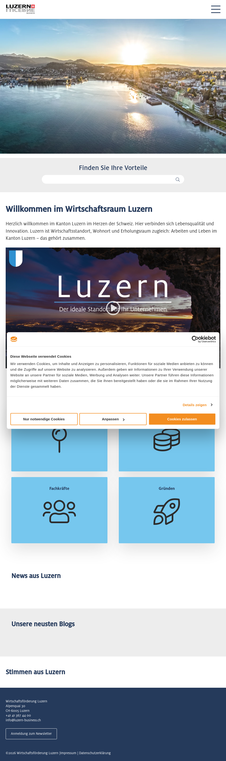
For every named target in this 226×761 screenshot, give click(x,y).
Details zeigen (195, 405)
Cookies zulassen (182, 419)
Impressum (68, 753)
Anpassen (113, 419)
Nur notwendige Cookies (44, 419)
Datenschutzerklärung (95, 753)
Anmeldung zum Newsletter (31, 733)
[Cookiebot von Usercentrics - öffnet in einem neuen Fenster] (195, 339)
